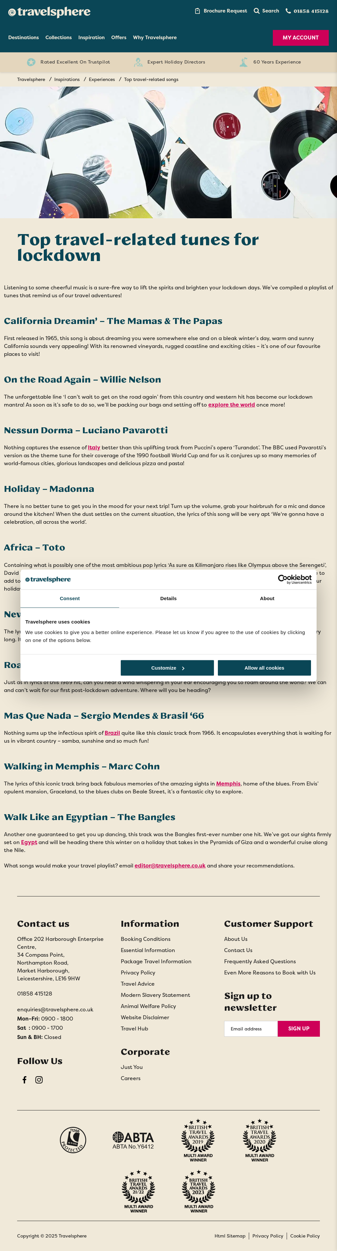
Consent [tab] (70, 598)
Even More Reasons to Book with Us (270, 972)
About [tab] (267, 598)
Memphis (228, 783)
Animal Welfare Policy (148, 1006)
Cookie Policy (305, 1236)
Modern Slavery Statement (155, 995)
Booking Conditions (145, 939)
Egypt (29, 842)
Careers (131, 1078)
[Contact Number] (307, 11)
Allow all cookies (264, 668)
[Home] (49, 10)
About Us (235, 939)
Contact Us (238, 950)
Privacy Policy (138, 972)
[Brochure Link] (220, 11)
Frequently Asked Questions (260, 961)
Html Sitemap (230, 1236)
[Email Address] (251, 1029)
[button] (266, 11)
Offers (118, 37)
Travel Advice (138, 983)
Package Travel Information (156, 961)
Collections (58, 37)
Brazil (112, 733)
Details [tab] (168, 598)
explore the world (231, 404)
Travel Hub (134, 1028)
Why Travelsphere (155, 37)
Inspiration (91, 37)
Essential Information (148, 950)
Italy (94, 447)
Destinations (23, 37)
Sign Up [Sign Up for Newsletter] (298, 1028)
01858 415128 (34, 993)
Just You (132, 1067)
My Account (301, 37)
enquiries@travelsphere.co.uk (55, 1009)
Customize (167, 668)
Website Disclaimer (145, 1017)
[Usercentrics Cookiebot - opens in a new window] (283, 579)
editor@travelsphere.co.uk (170, 865)
